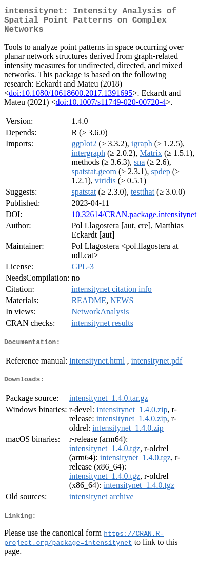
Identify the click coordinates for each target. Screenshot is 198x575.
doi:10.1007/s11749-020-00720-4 (111, 108)
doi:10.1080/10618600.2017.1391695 (70, 99)
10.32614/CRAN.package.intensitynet (133, 220)
